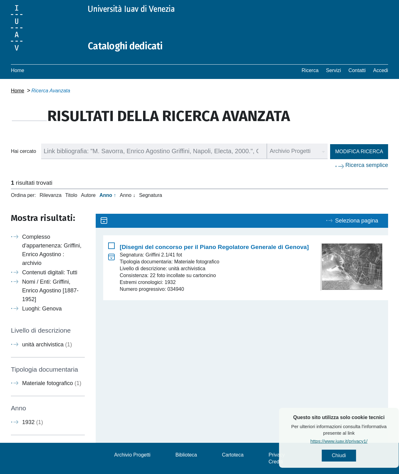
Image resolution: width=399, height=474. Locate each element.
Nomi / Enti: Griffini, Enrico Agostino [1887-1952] (50, 290)
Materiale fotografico (51, 383)
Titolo (71, 195)
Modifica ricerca (359, 151)
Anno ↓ (127, 195)
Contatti (357, 70)
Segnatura (150, 195)
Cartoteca (232, 454)
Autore (88, 195)
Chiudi (356, 455)
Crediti (275, 461)
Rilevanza (50, 195)
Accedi (380, 70)
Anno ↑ (107, 195)
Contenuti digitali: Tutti (49, 272)
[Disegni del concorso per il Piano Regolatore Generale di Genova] (214, 247)
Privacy (276, 454)
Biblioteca (186, 454)
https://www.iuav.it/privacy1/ (356, 441)
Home (17, 70)
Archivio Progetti (132, 454)
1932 (32, 422)
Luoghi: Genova (42, 308)
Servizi (333, 70)
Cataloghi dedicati (125, 46)
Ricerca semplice (366, 165)
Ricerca (310, 70)
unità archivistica (47, 344)
